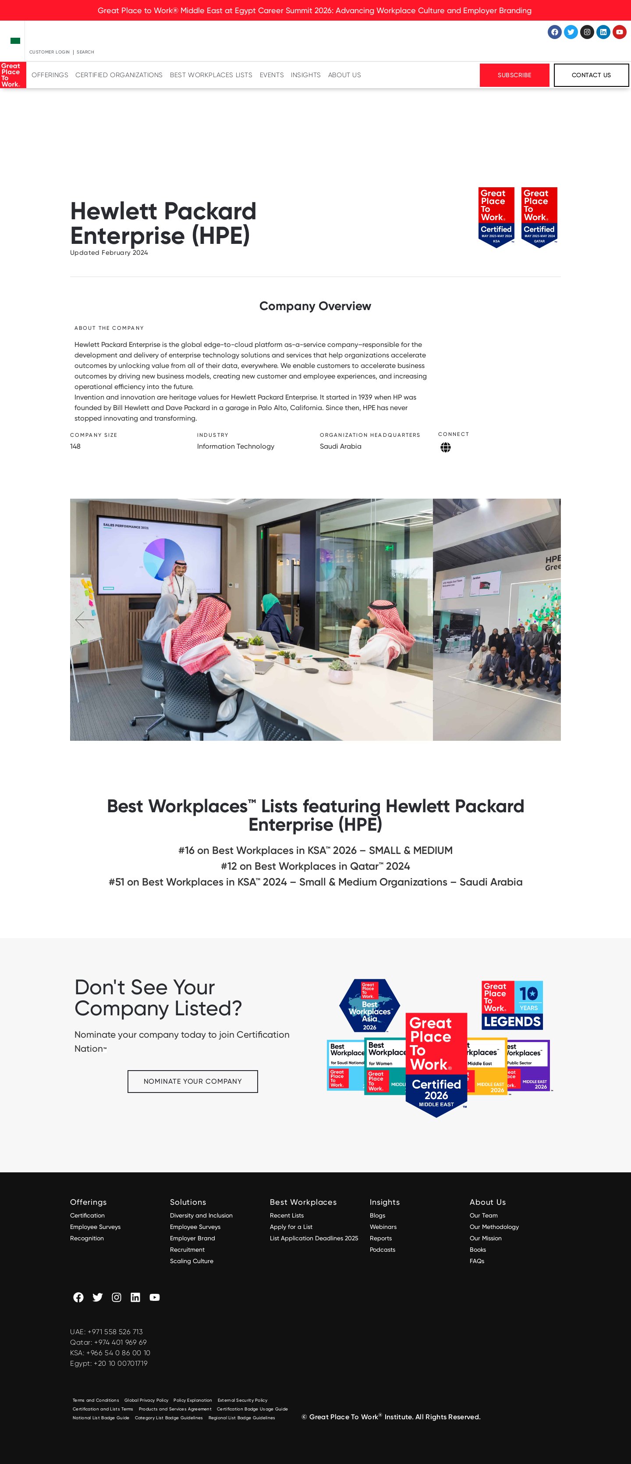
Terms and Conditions (96, 1400)
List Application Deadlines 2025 (314, 1238)
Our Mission (486, 1238)
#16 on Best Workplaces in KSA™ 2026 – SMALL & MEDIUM (315, 850)
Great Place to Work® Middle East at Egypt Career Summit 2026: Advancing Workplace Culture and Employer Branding (316, 10)
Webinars (383, 1226)
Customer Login (49, 52)
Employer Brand (192, 1238)
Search (86, 52)
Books (478, 1249)
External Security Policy (242, 1400)
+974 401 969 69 (120, 1342)
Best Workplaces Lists (211, 75)
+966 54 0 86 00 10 (118, 1353)
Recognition (87, 1238)
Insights (306, 75)
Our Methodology (495, 1226)
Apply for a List (291, 1226)
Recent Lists (287, 1215)
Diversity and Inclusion (201, 1215)
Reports (381, 1238)
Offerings (50, 75)
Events (272, 75)
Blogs (377, 1215)
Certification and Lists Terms (103, 1409)
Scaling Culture (191, 1260)
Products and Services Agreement (175, 1409)
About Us (345, 75)
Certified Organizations (119, 75)
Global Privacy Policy (146, 1400)
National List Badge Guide (101, 1417)
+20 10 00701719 (121, 1363)
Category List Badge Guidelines (169, 1417)
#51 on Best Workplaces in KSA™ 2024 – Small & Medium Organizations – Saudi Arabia (316, 881)
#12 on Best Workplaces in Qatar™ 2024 (315, 866)
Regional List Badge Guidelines (242, 1417)
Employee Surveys (95, 1226)
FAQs (477, 1260)
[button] (546, 619)
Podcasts (382, 1249)
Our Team (484, 1215)
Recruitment (187, 1249)
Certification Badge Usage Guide (252, 1409)
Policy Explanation (193, 1400)
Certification (87, 1215)
